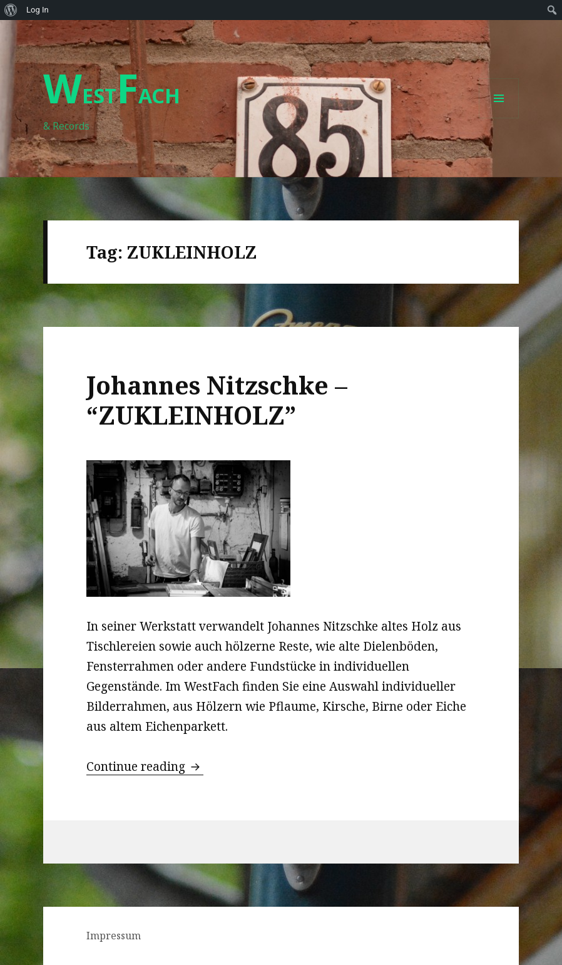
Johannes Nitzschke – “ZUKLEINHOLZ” (216, 399)
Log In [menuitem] (37, 9)
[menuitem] (11, 10)
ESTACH (111, 95)
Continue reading (144, 766)
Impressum (113, 935)
